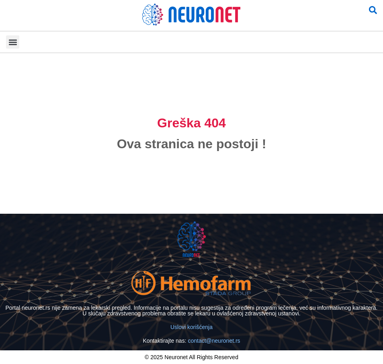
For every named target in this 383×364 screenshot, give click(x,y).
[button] (12, 42)
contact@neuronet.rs (214, 340)
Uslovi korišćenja (191, 327)
